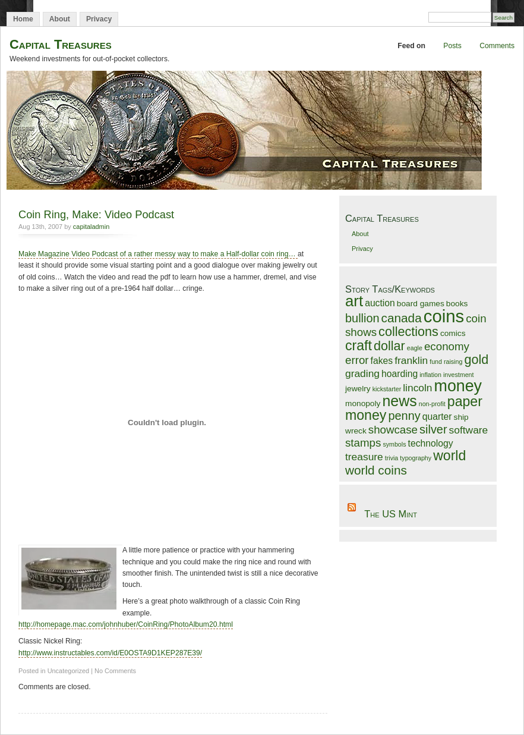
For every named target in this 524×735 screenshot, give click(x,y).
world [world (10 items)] (449, 455)
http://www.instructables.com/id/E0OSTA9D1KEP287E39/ (110, 653)
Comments (496, 46)
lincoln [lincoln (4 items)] (417, 388)
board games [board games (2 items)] (420, 303)
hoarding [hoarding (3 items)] (399, 374)
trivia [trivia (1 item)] (392, 457)
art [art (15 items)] (354, 301)
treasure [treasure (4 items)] (364, 457)
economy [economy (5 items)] (446, 346)
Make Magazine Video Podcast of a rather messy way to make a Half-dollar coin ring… (158, 254)
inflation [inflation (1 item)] (430, 374)
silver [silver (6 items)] (433, 429)
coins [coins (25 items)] (444, 316)
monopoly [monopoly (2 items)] (362, 403)
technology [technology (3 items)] (430, 443)
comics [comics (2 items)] (453, 333)
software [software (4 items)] (468, 430)
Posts (452, 46)
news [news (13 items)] (399, 400)
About (59, 19)
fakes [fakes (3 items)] (382, 361)
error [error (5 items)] (357, 360)
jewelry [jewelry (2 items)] (358, 388)
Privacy (99, 19)
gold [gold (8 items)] (476, 359)
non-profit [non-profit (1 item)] (432, 403)
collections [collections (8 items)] (408, 331)
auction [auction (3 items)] (380, 303)
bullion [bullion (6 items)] (362, 318)
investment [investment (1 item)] (458, 374)
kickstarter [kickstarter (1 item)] (387, 388)
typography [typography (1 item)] (415, 457)
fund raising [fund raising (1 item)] (446, 361)
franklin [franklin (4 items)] (411, 360)
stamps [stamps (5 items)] (363, 442)
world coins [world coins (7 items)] (376, 470)
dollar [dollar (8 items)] (389, 345)
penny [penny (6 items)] (404, 415)
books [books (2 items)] (457, 303)
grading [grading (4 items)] (362, 373)
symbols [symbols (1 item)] (394, 444)
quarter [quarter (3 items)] (437, 417)
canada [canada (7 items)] (401, 318)
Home (23, 19)
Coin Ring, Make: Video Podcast (96, 214)
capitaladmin (91, 226)
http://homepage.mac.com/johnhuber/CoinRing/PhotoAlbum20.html (125, 624)
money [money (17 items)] (458, 386)
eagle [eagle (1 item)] (414, 347)
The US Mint (390, 513)
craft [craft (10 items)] (358, 345)
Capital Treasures (61, 44)
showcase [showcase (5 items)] (393, 429)
